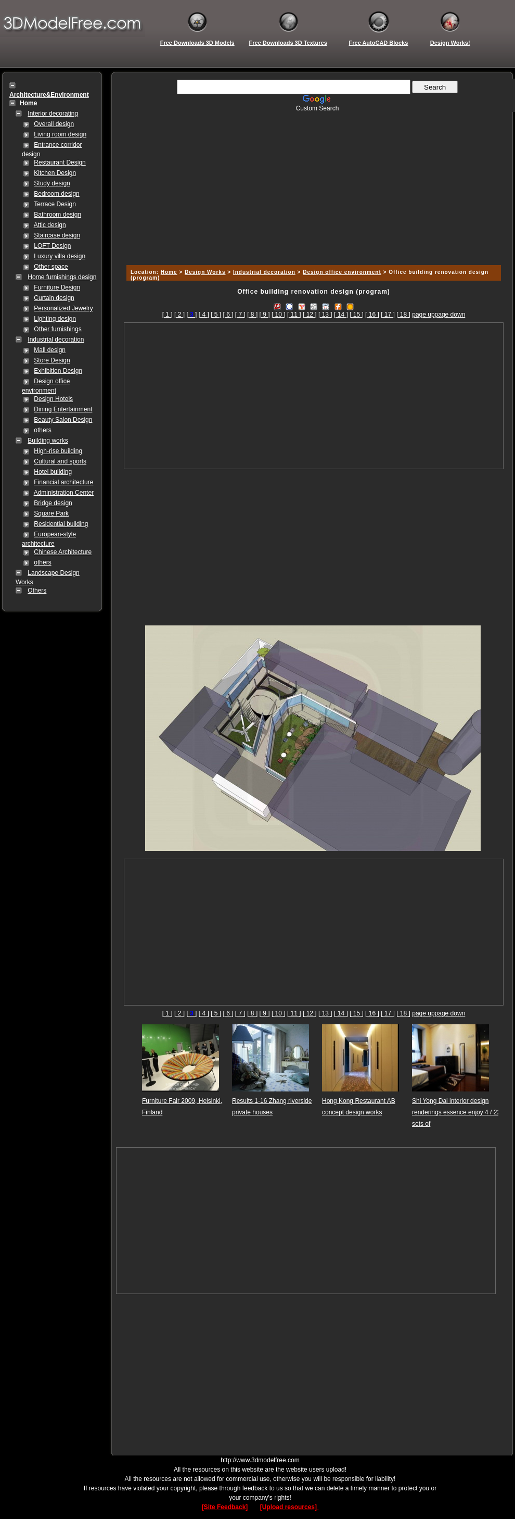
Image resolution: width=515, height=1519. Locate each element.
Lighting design (55, 318)
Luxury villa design (59, 256)
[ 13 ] (325, 314)
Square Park (51, 513)
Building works (48, 440)
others (42, 430)
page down (450, 314)
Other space (51, 266)
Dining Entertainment (63, 409)
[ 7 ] (240, 314)
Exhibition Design (58, 370)
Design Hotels (53, 399)
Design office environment (342, 272)
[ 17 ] (388, 314)
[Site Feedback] (225, 1507)
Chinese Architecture (63, 552)
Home (169, 272)
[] (191, 314)
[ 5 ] (216, 314)
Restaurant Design (59, 162)
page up (423, 314)
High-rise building (58, 451)
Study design (52, 183)
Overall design (54, 124)
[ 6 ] (228, 314)
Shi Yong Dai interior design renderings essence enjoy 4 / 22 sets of (456, 1112)
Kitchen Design (55, 173)
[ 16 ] (372, 314)
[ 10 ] (279, 314)
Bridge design (53, 503)
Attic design (50, 225)
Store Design (52, 360)
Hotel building (53, 471)
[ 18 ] (403, 314)
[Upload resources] (289, 1507)
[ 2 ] (179, 314)
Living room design (60, 134)
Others (37, 590)
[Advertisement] (312, 185)
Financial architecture (63, 482)
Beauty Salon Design (63, 419)
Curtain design (54, 298)
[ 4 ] (204, 314)
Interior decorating (53, 113)
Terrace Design (55, 204)
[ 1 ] (167, 314)
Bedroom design (56, 193)
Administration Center (64, 492)
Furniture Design (57, 287)
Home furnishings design (62, 277)
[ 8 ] (252, 314)
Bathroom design (57, 214)
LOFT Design (52, 245)
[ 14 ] (341, 314)
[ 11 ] (294, 314)
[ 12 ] (310, 314)
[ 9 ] (265, 314)
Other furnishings (57, 329)
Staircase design (57, 235)
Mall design (50, 350)
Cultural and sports (60, 461)
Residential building (61, 524)
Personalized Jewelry (63, 308)
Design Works (205, 272)
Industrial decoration (56, 339)
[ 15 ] (357, 314)
